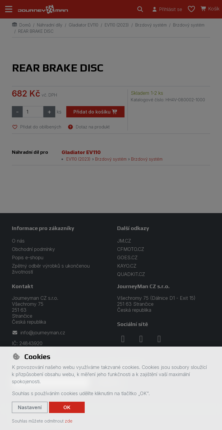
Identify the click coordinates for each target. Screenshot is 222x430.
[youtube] (159, 339)
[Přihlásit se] (167, 9)
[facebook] (123, 339)
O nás (18, 241)
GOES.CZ (127, 257)
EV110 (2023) (117, 24)
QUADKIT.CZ (131, 274)
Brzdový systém (151, 24)
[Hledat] (140, 9)
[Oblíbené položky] (191, 9)
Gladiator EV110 (83, 24)
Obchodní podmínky (33, 249)
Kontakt (22, 286)
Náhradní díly (49, 24)
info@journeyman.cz (38, 333)
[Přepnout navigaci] (9, 9)
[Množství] (33, 111)
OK (66, 407)
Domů (21, 24)
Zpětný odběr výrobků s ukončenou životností (51, 269)
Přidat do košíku (95, 112)
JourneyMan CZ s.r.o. (143, 286)
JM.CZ (124, 241)
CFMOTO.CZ (130, 249)
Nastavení (30, 407)
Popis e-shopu (27, 257)
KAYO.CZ (126, 266)
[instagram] (141, 339)
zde (69, 420)
